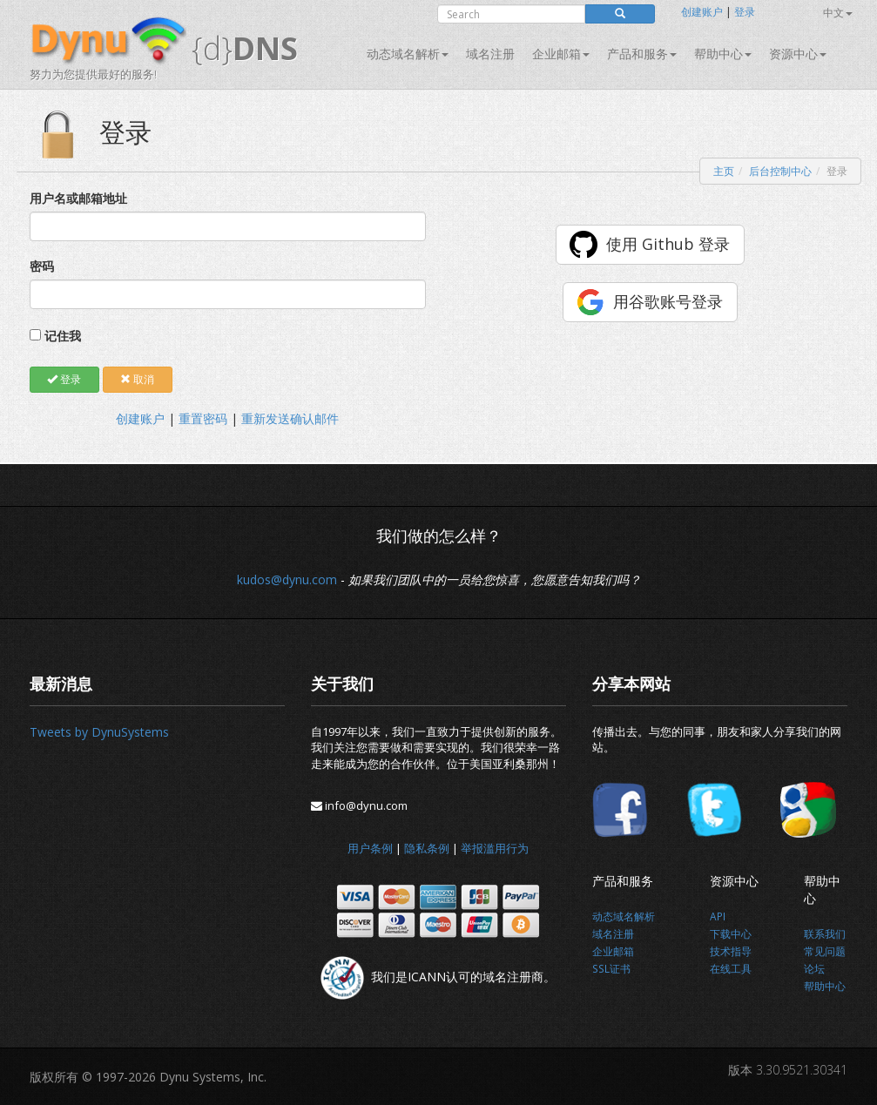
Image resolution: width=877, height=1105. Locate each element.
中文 (838, 12)
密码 (42, 266)
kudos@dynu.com (287, 579)
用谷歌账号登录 (668, 301)
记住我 (62, 335)
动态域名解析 (408, 53)
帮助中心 (723, 53)
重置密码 (203, 418)
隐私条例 (426, 848)
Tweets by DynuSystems (99, 732)
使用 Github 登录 (668, 243)
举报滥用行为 (495, 848)
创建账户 (702, 11)
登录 (744, 11)
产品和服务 (642, 53)
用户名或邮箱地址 (78, 198)
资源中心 (797, 53)
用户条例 (370, 848)
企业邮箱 (561, 53)
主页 (723, 171)
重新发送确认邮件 (290, 418)
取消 (137, 379)
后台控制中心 (780, 171)
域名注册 (490, 53)
